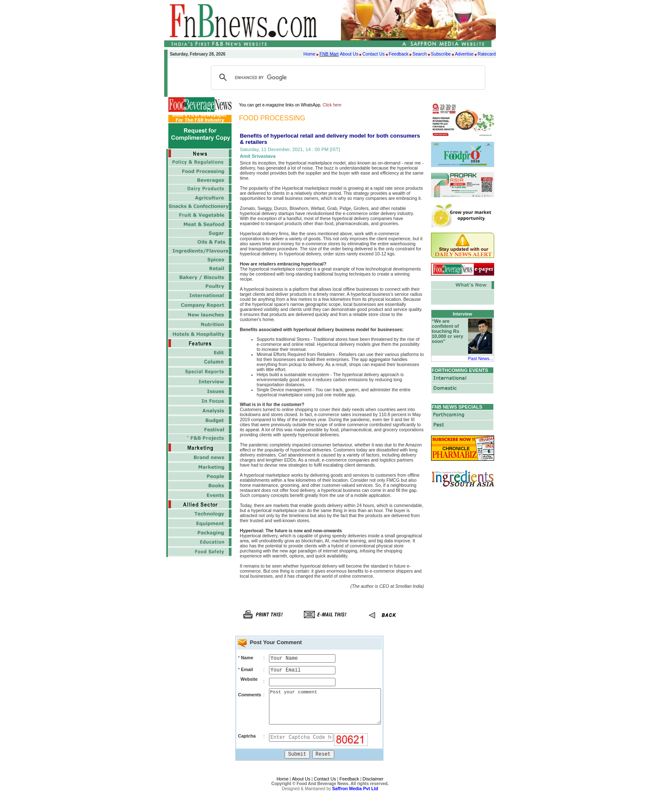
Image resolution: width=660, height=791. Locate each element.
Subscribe (441, 53)
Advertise (464, 53)
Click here (332, 105)
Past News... (480, 358)
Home (309, 53)
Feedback (399, 53)
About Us (349, 53)
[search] (347, 77)
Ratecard (487, 53)
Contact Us (373, 53)
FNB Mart (329, 53)
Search (419, 53)
